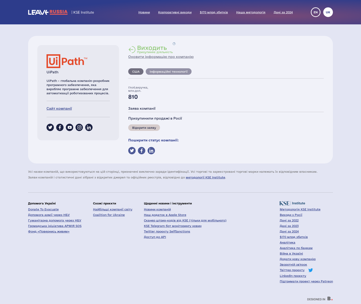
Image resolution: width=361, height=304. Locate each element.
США (136, 71)
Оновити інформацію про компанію (161, 57)
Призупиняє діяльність (155, 49)
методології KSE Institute (205, 177)
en (316, 12)
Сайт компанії (59, 108)
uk (328, 12)
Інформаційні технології (169, 71)
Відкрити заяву (144, 127)
